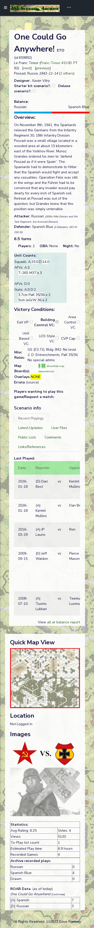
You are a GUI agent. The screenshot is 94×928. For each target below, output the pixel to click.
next (27, 68)
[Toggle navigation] (67, 8)
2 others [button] (66, 73)
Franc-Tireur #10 (54, 63)
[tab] (31, 418)
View (42, 622)
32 (43, 365)
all (49, 622)
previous (43, 68)
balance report (68, 622)
